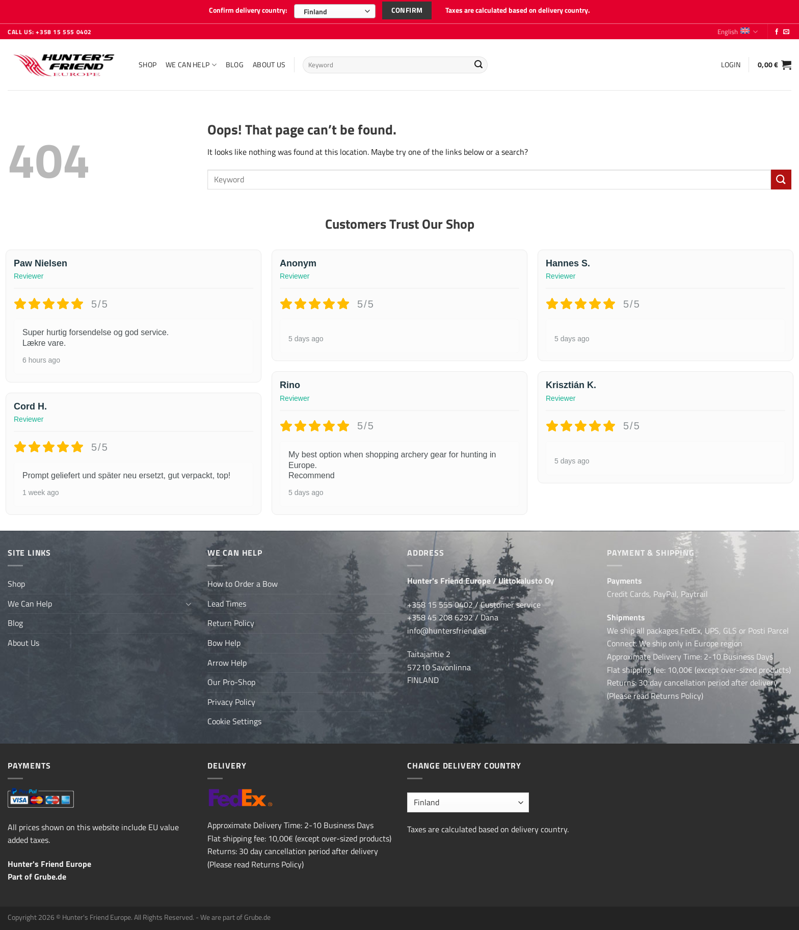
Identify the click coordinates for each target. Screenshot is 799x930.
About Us (269, 63)
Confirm (407, 10)
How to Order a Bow (242, 583)
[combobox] (335, 11)
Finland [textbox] (315, 11)
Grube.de (50, 875)
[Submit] (478, 64)
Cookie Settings (234, 720)
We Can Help (191, 63)
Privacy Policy (231, 701)
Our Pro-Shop (231, 681)
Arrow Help (227, 661)
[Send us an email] (786, 31)
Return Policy (230, 622)
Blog (235, 63)
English (737, 30)
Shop (147, 63)
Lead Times (226, 602)
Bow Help (224, 642)
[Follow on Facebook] (777, 31)
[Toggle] (188, 602)
